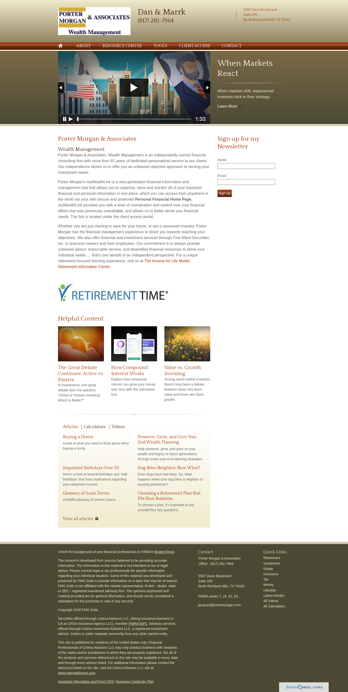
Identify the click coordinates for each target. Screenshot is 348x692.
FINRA (134, 624)
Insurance (270, 574)
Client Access (194, 46)
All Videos (270, 601)
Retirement (271, 558)
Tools (160, 46)
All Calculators (274, 606)
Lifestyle (269, 590)
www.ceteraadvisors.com (76, 673)
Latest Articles (273, 595)
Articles (70, 426)
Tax (266, 579)
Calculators (95, 426)
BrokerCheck (164, 552)
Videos (118, 426)
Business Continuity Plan (135, 682)
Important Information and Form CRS (86, 682)
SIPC (144, 624)
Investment (271, 563)
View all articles (78, 519)
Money (268, 585)
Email (222, 176)
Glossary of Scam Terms (86, 493)
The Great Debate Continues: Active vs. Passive (81, 373)
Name (222, 160)
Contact (232, 46)
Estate (268, 569)
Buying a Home (78, 437)
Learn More (227, 106)
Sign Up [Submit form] (225, 193)
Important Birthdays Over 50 (91, 468)
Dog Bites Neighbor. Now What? (169, 468)
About (83, 46)
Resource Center (122, 46)
